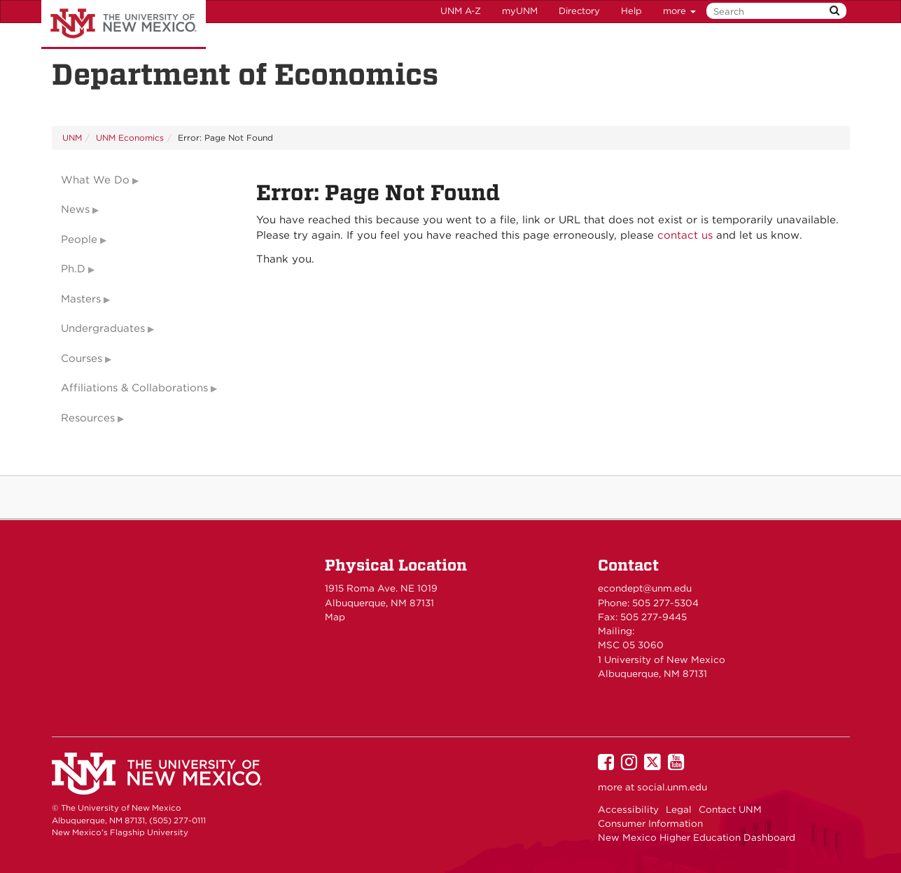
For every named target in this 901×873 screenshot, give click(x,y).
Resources (88, 418)
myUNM (520, 11)
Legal (679, 809)
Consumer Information (650, 823)
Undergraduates (103, 328)
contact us (685, 235)
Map (335, 616)
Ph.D (73, 269)
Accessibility (628, 809)
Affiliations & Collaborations (134, 388)
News (75, 209)
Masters (81, 299)
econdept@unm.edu (645, 588)
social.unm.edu (672, 786)
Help (631, 11)
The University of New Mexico (123, 24)
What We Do (95, 180)
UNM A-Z (460, 11)
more (679, 11)
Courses (81, 358)
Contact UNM (730, 809)
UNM (72, 137)
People (79, 239)
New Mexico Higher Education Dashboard (696, 837)
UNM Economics (130, 137)
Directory (579, 11)
